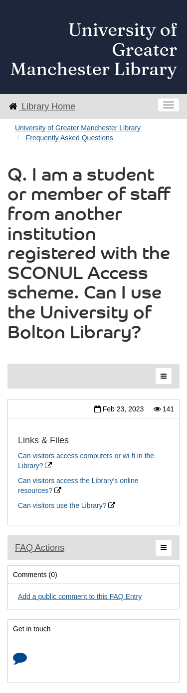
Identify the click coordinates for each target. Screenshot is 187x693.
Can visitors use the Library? (66, 505)
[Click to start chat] (20, 660)
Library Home (41, 106)
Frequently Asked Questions (69, 138)
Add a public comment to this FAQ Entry (80, 596)
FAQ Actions (39, 548)
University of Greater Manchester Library (78, 128)
